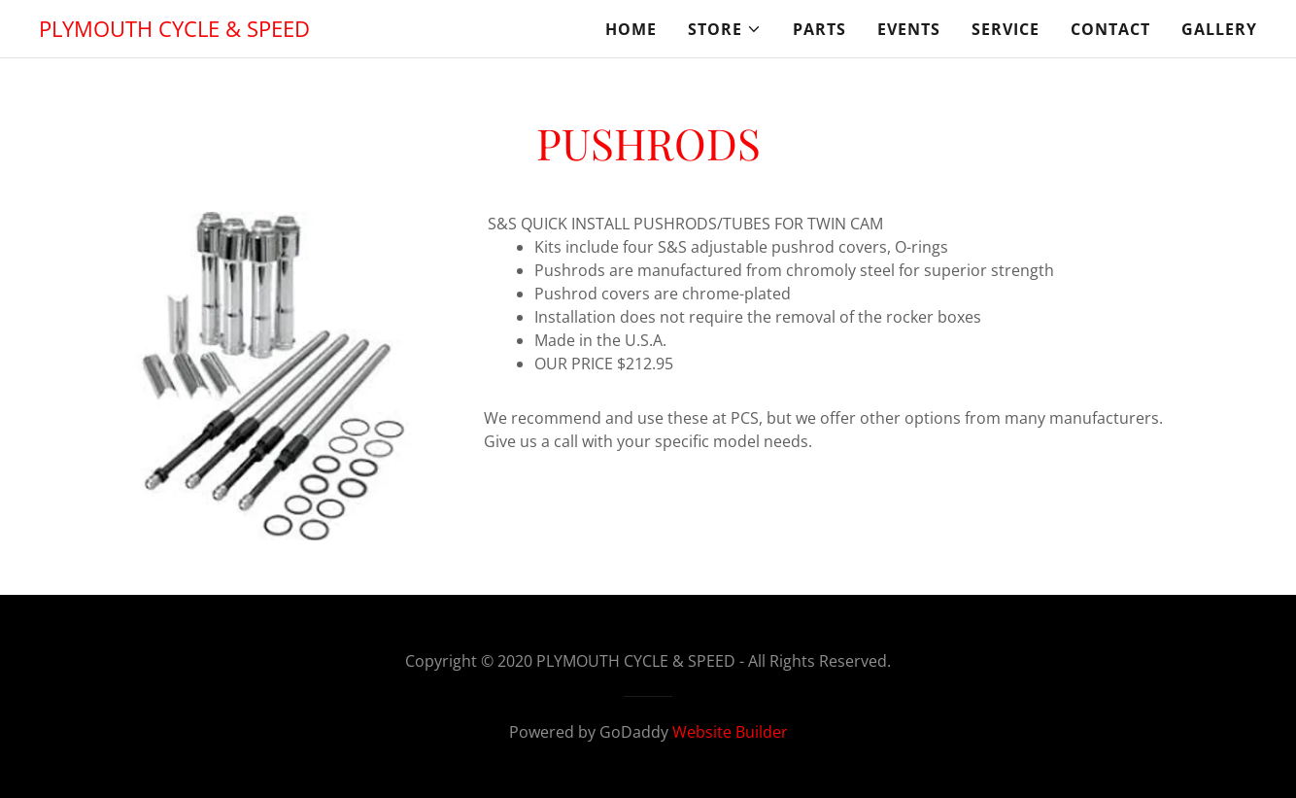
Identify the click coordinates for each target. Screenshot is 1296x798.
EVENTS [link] (908, 29)
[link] (174, 31)
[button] (724, 29)
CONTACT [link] (1110, 29)
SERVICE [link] (1006, 29)
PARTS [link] (819, 29)
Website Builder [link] (730, 732)
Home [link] (631, 29)
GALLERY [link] (1219, 29)
